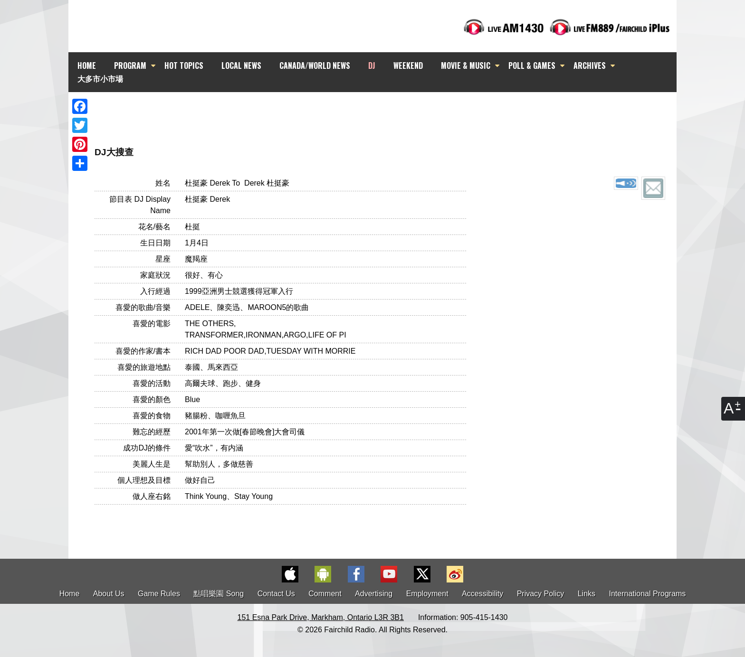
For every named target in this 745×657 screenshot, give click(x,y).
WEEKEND (408, 65)
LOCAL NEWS (241, 65)
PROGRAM (130, 65)
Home (69, 594)
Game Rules (159, 594)
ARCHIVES (589, 65)
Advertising (373, 594)
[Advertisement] (381, 109)
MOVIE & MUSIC (465, 65)
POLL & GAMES (531, 65)
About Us (108, 594)
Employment (427, 594)
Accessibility (482, 594)
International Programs (647, 594)
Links (586, 594)
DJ (371, 65)
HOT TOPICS (183, 65)
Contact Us (276, 594)
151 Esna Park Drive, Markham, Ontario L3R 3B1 (321, 617)
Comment (324, 594)
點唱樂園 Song (219, 594)
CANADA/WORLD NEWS (314, 65)
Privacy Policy (540, 594)
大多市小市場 (100, 78)
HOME (86, 65)
